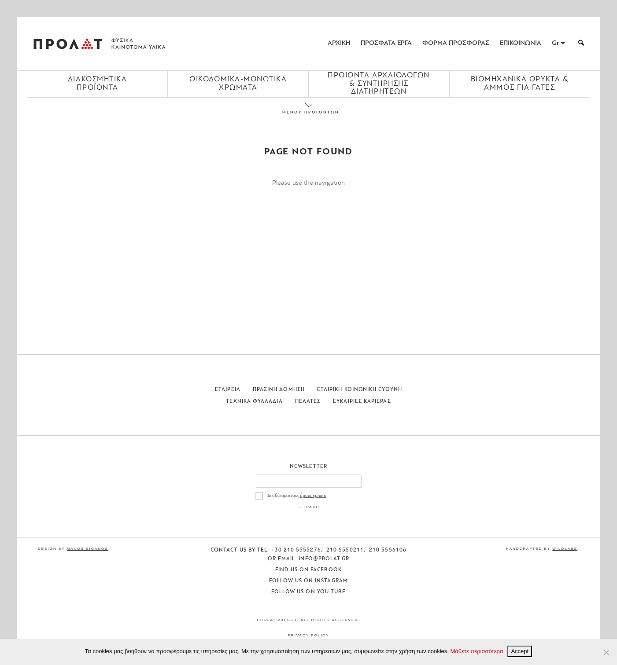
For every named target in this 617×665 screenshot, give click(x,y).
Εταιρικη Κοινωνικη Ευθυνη (359, 389)
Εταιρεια (227, 389)
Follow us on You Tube (308, 592)
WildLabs (564, 549)
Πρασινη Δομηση (279, 389)
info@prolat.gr (324, 559)
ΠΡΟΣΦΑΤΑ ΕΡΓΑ (386, 43)
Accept (519, 651)
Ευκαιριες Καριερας (362, 401)
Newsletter (308, 466)
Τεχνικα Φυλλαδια (254, 401)
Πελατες (308, 401)
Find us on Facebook (308, 570)
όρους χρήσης (313, 495)
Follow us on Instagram (308, 581)
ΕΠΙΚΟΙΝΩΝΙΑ (520, 43)
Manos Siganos (87, 549)
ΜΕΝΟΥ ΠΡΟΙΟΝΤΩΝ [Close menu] (308, 112)
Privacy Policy (308, 635)
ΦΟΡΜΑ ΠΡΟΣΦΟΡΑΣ (455, 43)
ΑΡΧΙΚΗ (339, 43)
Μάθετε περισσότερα (477, 651)
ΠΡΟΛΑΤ (68, 43)
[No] (606, 652)
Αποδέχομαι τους (296, 495)
